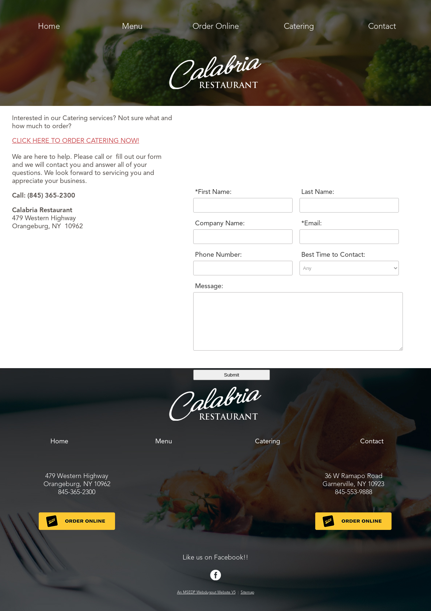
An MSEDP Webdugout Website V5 (206, 592)
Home (49, 27)
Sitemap (247, 592)
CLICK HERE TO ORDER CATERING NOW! (75, 141)
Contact (382, 27)
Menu (132, 27)
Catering (299, 27)
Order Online (215, 27)
